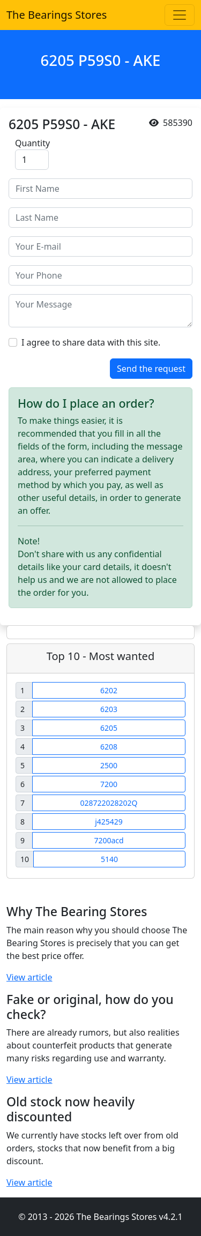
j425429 (109, 821)
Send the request (151, 368)
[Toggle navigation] (180, 15)
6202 (108, 690)
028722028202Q (108, 803)
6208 (108, 746)
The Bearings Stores (56, 15)
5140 (109, 859)
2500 (108, 765)
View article (29, 977)
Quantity (32, 143)
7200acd (108, 840)
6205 (108, 728)
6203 (108, 709)
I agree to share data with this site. (90, 342)
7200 (108, 784)
